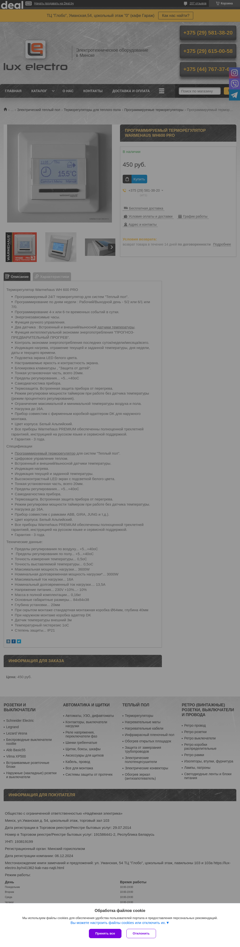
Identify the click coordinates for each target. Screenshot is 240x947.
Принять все (105, 933)
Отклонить (141, 933)
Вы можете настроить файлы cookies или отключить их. (118, 923)
